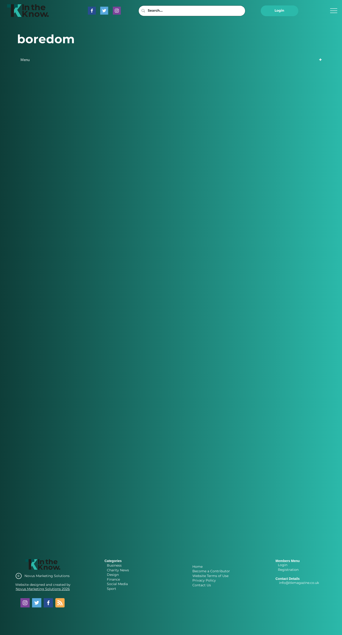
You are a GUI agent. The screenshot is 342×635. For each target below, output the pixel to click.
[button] (279, 10)
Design (113, 574)
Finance (113, 579)
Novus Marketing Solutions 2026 (43, 589)
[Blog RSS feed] (60, 603)
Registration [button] (288, 570)
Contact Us (201, 585)
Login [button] (282, 565)
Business (114, 565)
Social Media (117, 584)
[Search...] (191, 11)
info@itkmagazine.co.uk (299, 583)
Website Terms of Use (210, 576)
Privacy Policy (204, 580)
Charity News (118, 570)
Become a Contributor (211, 571)
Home (197, 566)
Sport (111, 589)
